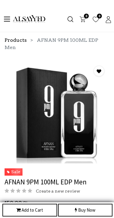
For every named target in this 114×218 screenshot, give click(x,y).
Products (16, 40)
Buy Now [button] (85, 210)
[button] (99, 71)
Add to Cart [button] (29, 210)
